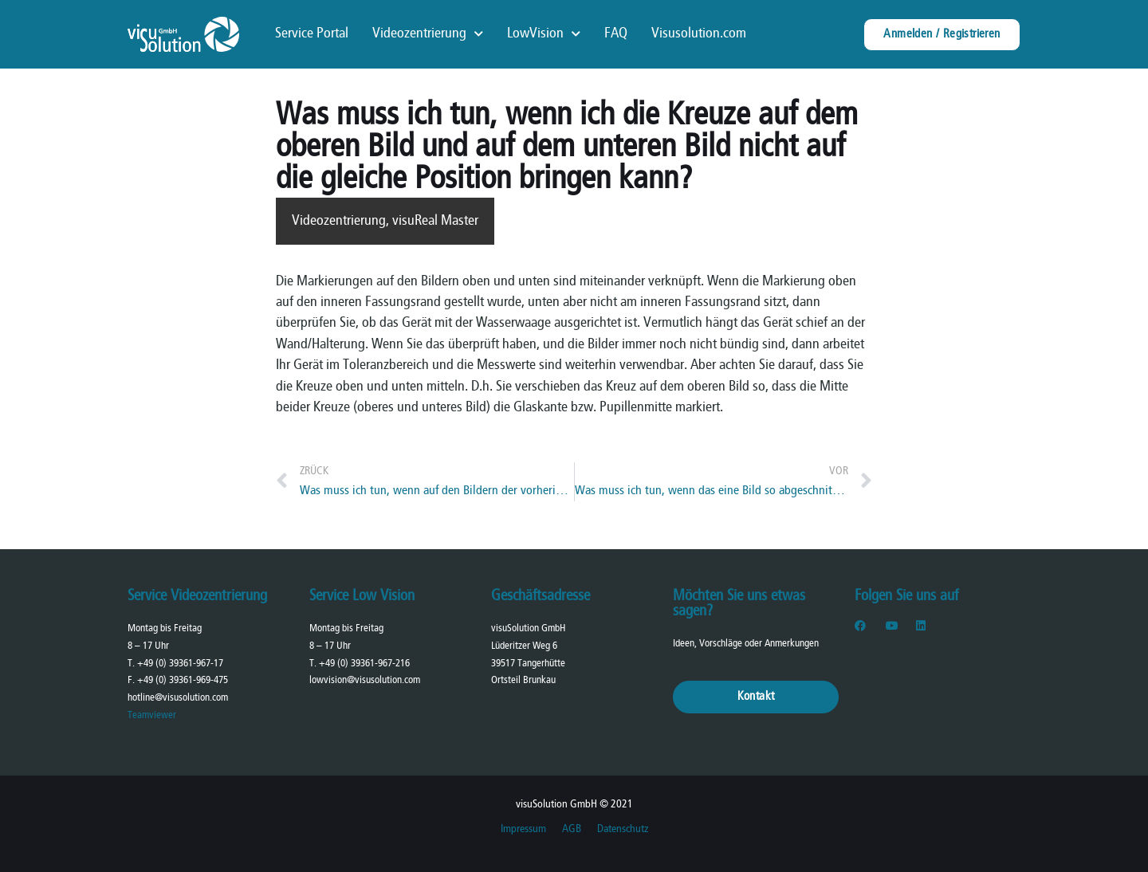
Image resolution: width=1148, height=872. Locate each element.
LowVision (543, 34)
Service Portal (311, 33)
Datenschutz (622, 829)
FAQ (615, 33)
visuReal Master (435, 221)
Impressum (523, 829)
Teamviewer (152, 715)
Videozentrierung (427, 34)
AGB (571, 829)
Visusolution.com (698, 33)
